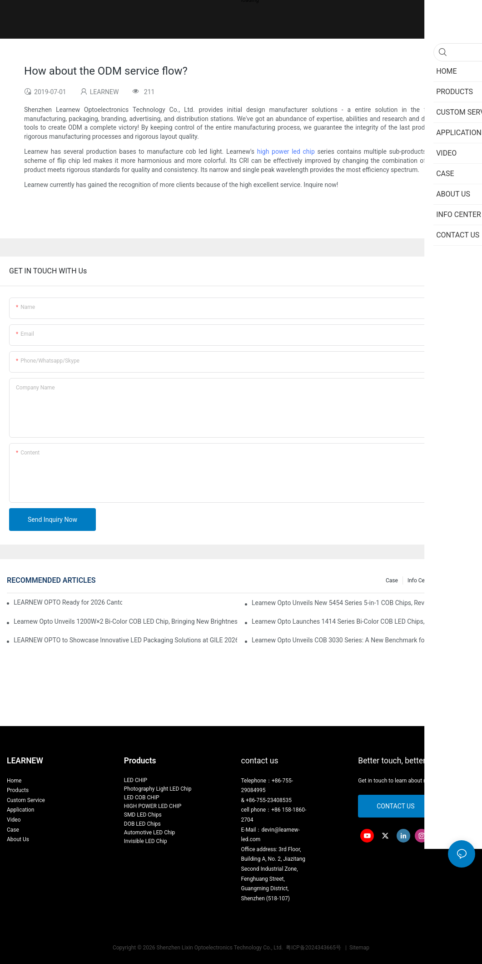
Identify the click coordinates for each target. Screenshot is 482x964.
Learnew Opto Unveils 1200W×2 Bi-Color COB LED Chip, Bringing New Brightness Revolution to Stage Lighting (125, 621)
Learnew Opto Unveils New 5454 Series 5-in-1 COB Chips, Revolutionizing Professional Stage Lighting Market (363, 602)
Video (14, 820)
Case (392, 580)
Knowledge (457, 580)
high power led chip (286, 151)
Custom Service (26, 800)
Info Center (420, 580)
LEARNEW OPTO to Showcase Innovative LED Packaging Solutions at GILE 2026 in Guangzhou (125, 640)
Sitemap (358, 947)
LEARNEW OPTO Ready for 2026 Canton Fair (68, 602)
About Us (18, 839)
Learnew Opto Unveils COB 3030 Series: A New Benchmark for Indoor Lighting (361, 640)
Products (18, 790)
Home (14, 780)
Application (20, 810)
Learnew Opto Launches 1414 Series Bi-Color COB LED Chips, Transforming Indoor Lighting (363, 621)
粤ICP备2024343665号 (314, 947)
